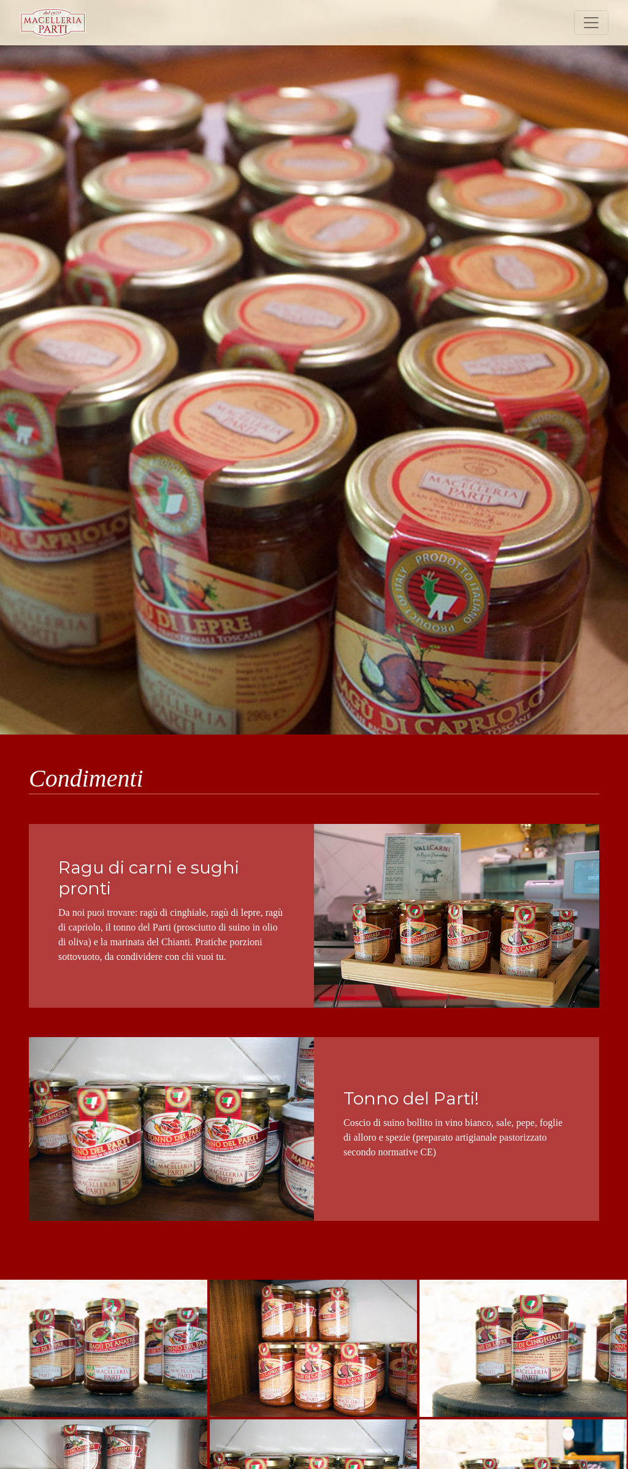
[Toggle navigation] (591, 22)
